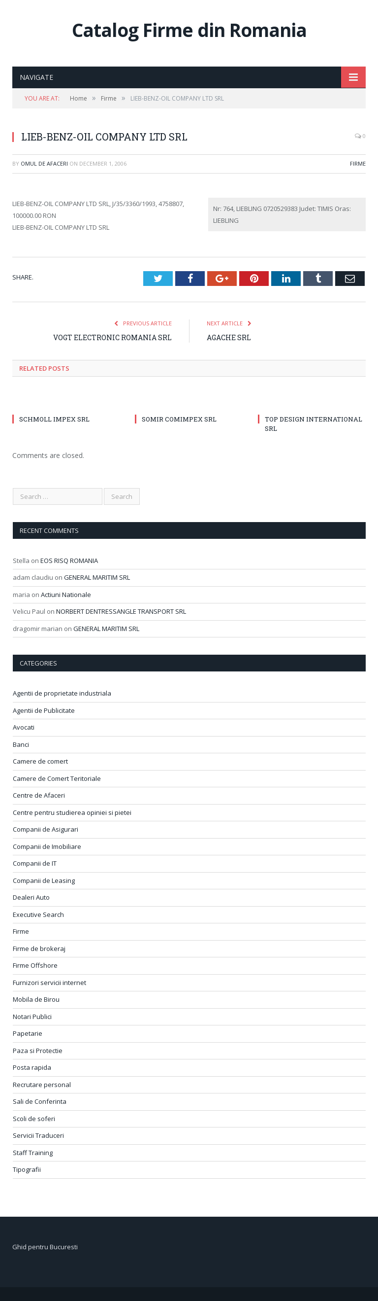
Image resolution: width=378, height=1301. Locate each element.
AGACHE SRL (229, 337)
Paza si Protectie (38, 1050)
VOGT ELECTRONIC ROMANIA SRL (112, 337)
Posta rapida (32, 1067)
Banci (21, 744)
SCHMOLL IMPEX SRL (54, 419)
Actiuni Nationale (66, 594)
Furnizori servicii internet (49, 982)
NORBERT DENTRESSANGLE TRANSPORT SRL (121, 611)
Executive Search (38, 914)
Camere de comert (40, 761)
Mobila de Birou (36, 999)
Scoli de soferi (34, 1118)
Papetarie (27, 1033)
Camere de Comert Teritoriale (57, 778)
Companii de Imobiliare (47, 846)
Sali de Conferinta (39, 1101)
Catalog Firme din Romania (189, 29)
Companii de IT (35, 863)
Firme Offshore (35, 965)
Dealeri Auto (31, 897)
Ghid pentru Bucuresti (45, 1246)
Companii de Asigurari (45, 829)
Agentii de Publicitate (44, 710)
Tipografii (27, 1169)
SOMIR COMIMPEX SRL (179, 419)
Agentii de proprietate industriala (62, 693)
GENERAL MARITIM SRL (97, 577)
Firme (358, 163)
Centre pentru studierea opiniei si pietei (72, 812)
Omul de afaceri (44, 163)
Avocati (23, 727)
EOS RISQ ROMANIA (69, 560)
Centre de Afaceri (39, 795)
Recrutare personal (42, 1084)
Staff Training (33, 1152)
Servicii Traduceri (38, 1135)
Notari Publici (32, 1016)
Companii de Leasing (44, 880)
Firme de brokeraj (39, 948)
